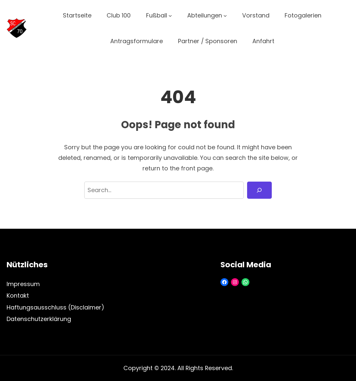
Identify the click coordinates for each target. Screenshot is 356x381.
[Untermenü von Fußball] (170, 15)
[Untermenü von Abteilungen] (225, 15)
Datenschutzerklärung (39, 319)
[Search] (259, 190)
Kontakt (18, 295)
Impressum (23, 284)
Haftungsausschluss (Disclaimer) (55, 307)
